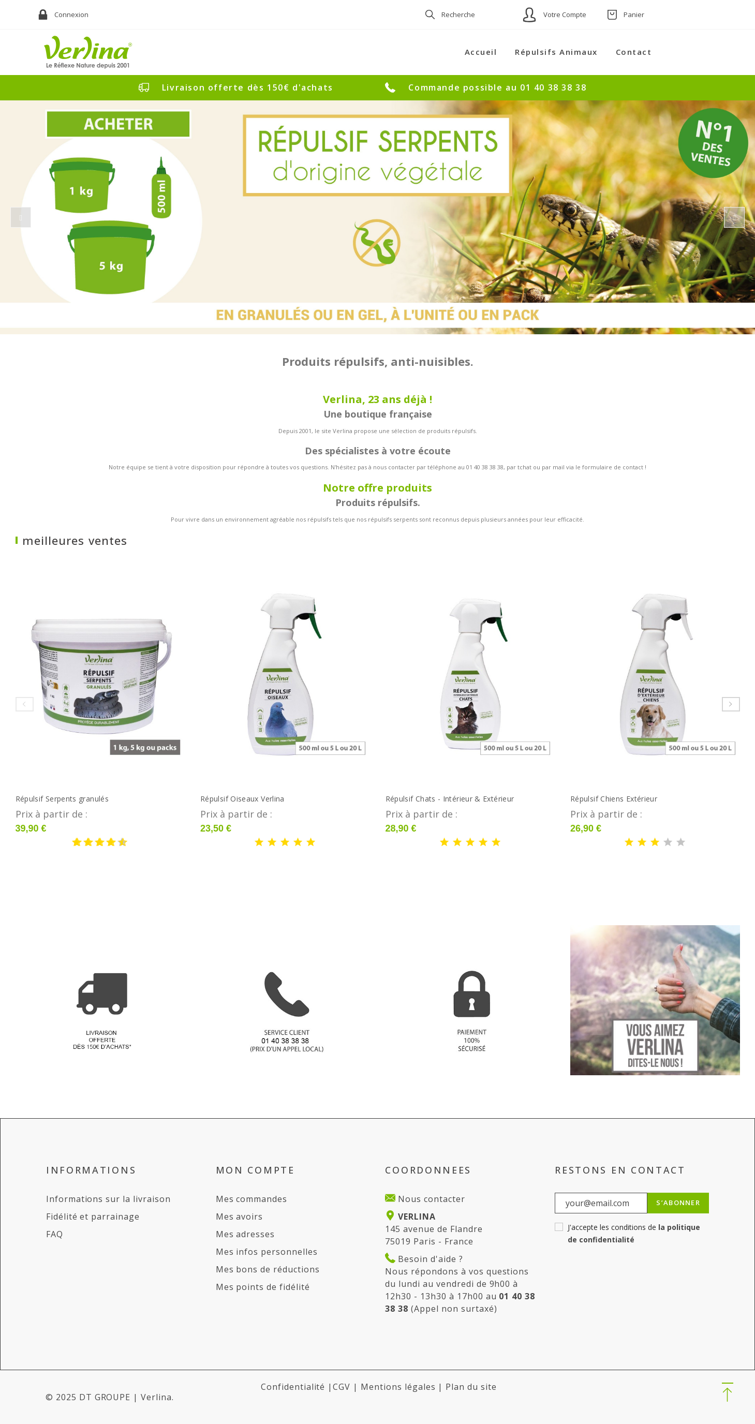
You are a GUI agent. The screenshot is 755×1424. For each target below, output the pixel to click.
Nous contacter (430, 1199)
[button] (727, 1393)
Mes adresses (245, 1234)
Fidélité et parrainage (93, 1216)
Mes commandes (251, 1199)
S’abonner (678, 1202)
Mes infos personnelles (267, 1251)
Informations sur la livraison (108, 1199)
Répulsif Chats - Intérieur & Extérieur (450, 799)
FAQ (54, 1234)
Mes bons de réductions (268, 1269)
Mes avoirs (239, 1216)
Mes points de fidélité (263, 1287)
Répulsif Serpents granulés (62, 799)
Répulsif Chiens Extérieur (613, 799)
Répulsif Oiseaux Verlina (242, 799)
